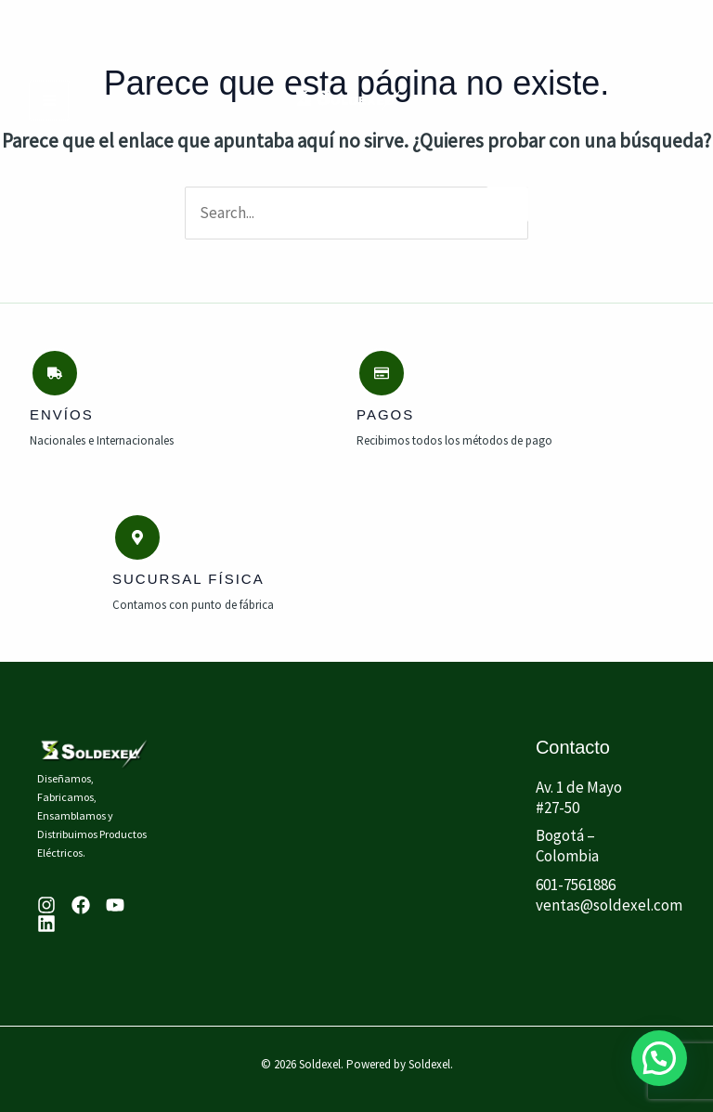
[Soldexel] (349, 99)
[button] (659, 1057)
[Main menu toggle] (48, 100)
